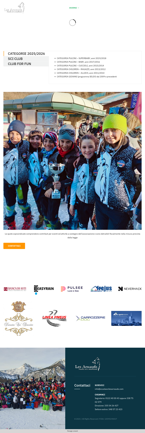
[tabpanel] (95, 67)
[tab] (26, 53)
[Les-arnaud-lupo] (15, 2)
